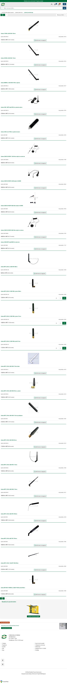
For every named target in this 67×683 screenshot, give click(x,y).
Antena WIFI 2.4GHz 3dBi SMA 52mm (9, 440)
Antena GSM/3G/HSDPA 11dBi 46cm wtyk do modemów (13, 156)
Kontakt (3, 646)
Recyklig (37, 650)
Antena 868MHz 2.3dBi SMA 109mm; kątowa (10, 82)
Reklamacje (37, 646)
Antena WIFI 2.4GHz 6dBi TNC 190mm (9, 538)
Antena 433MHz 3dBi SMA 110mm (8, 58)
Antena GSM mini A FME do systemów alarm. (10, 131)
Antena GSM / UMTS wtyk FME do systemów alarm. (12, 107)
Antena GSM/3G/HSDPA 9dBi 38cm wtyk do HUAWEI (12, 205)
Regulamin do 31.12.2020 (40, 648)
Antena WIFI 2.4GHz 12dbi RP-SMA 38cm (9, 563)
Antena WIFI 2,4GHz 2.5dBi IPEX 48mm (9, 266)
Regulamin (4, 645)
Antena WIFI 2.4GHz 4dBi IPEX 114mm (9, 464)
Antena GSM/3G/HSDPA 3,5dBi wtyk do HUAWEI (11, 181)
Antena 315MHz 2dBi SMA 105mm (8, 33)
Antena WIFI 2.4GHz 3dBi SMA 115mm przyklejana (11, 415)
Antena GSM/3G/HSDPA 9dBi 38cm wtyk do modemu (12, 230)
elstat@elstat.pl (12, 636)
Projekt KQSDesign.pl (41, 673)
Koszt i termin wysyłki (39, 643)
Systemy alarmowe (18, 12)
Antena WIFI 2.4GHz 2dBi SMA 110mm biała (10, 366)
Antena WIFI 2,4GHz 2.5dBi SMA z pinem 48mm (11, 291)
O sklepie (4, 643)
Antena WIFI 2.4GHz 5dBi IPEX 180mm (9, 513)
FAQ (3, 648)
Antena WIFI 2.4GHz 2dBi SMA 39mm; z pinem (11, 390)
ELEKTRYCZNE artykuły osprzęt (8, 12)
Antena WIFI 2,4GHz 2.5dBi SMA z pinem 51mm (11, 316)
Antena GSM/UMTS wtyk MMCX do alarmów (10, 242)
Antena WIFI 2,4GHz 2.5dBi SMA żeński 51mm (10, 341)
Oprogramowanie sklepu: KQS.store (28, 673)
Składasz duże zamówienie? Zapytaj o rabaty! (33, 1)
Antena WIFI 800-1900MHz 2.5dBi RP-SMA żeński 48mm (13, 587)
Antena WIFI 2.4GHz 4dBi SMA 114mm (9, 489)
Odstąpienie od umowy (40, 645)
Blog (3, 650)
